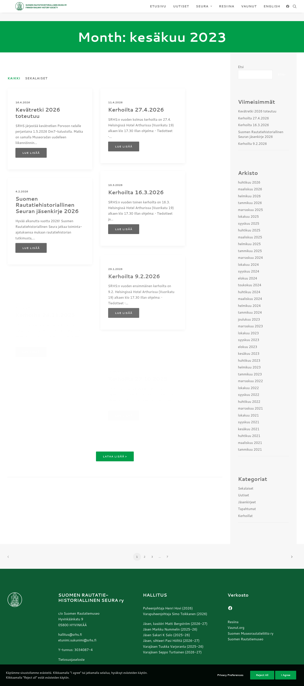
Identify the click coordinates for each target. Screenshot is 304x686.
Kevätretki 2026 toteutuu (37, 113)
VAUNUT (249, 10)
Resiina (233, 622)
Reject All (262, 678)
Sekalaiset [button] (36, 78)
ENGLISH (272, 10)
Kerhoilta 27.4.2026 (136, 110)
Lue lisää (31, 153)
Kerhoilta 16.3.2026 (136, 209)
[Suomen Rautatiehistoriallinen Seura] (59, 10)
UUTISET (181, 10)
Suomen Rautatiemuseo (245, 639)
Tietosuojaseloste (71, 659)
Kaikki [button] (14, 78)
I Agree (285, 678)
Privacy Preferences (230, 678)
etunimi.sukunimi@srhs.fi (77, 640)
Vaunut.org (236, 628)
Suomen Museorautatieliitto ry (250, 633)
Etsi (241, 67)
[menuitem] (158, 10)
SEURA (204, 10)
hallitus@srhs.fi (70, 634)
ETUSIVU (158, 10)
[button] (288, 10)
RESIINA (226, 10)
